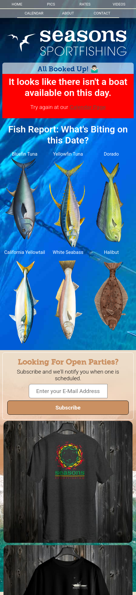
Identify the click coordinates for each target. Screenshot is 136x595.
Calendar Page (88, 107)
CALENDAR (34, 13)
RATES (85, 4)
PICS (51, 4)
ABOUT (68, 13)
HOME (17, 4)
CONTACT (102, 13)
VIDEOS (119, 4)
